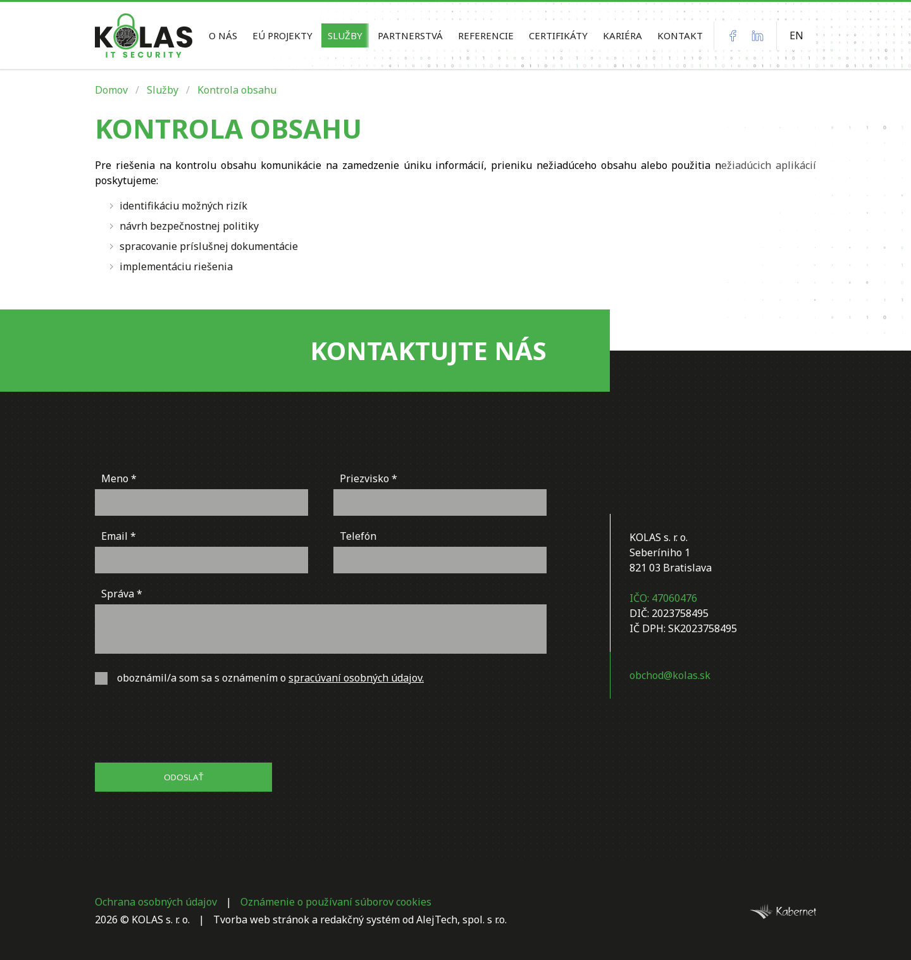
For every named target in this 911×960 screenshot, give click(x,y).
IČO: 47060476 (663, 598)
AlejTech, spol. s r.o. (461, 919)
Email (114, 536)
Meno (114, 478)
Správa (117, 594)
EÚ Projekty (282, 35)
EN (796, 35)
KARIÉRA (622, 35)
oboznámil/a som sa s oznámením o (259, 678)
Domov (111, 90)
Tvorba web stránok (261, 919)
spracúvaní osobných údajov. (356, 678)
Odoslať (183, 777)
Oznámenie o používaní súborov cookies (335, 902)
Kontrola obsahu (236, 90)
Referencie (486, 35)
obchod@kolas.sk (669, 675)
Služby (345, 35)
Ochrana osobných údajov (156, 902)
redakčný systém (360, 919)
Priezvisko (364, 478)
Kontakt (680, 35)
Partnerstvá (410, 35)
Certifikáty (558, 35)
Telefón (358, 536)
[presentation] (191, 725)
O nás (223, 35)
